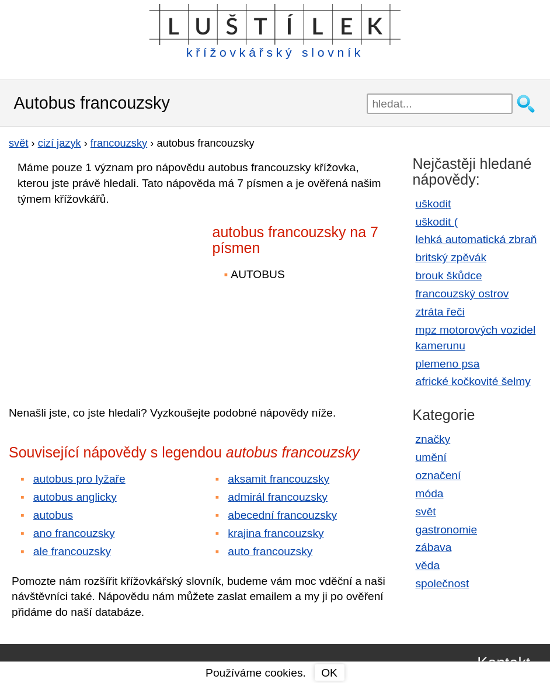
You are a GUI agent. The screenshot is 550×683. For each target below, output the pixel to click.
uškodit (433, 203)
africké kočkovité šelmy (473, 381)
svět (426, 511)
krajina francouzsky (275, 533)
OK (329, 673)
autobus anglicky (75, 497)
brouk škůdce (449, 275)
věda (428, 565)
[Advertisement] (111, 297)
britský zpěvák (451, 257)
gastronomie (447, 529)
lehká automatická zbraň (476, 239)
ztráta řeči (440, 312)
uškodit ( (437, 222)
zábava (434, 547)
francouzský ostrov (462, 293)
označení (438, 475)
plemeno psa (448, 364)
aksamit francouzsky (278, 479)
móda (430, 493)
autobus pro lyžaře (79, 479)
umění (431, 457)
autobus (53, 515)
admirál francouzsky (278, 497)
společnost (442, 583)
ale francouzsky (72, 551)
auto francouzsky (270, 551)
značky (433, 439)
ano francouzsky (74, 533)
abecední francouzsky (282, 515)
